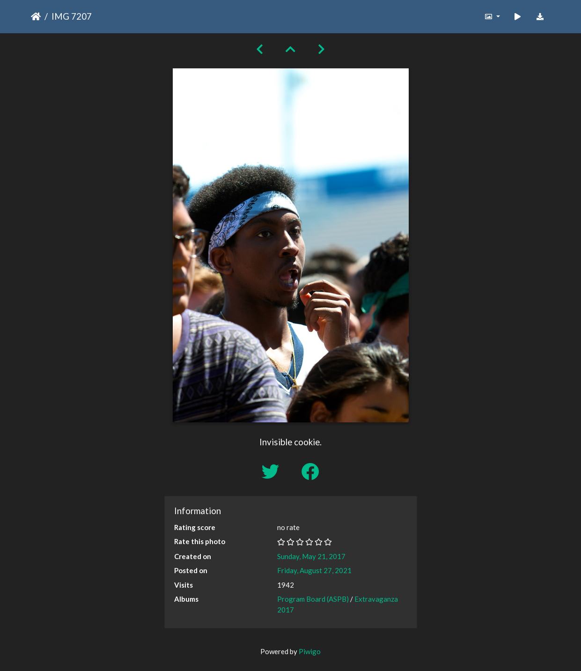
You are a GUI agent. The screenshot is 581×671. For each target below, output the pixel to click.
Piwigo (310, 651)
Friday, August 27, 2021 (314, 570)
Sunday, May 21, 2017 (311, 556)
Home (36, 16)
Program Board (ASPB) (313, 599)
